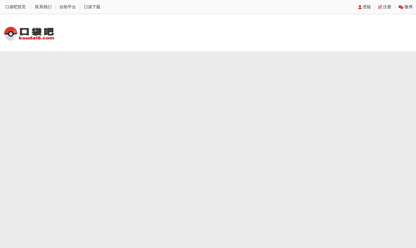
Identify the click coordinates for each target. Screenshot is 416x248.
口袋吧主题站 (29, 33)
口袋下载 (92, 6)
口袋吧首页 (15, 6)
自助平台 (67, 6)
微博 (408, 7)
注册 (387, 7)
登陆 (367, 7)
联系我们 (43, 6)
